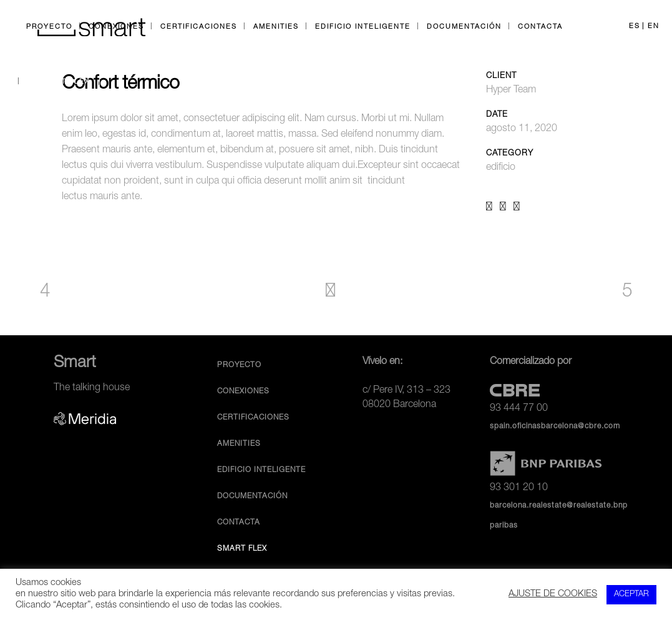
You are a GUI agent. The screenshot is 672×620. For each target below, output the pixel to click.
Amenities (239, 444)
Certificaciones (253, 417)
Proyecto (239, 365)
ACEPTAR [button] (631, 595)
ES (634, 26)
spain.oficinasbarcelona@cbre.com (555, 426)
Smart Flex (242, 549)
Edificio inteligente (261, 470)
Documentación (252, 496)
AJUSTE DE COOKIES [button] (553, 594)
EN (654, 26)
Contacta (238, 522)
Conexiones (243, 391)
